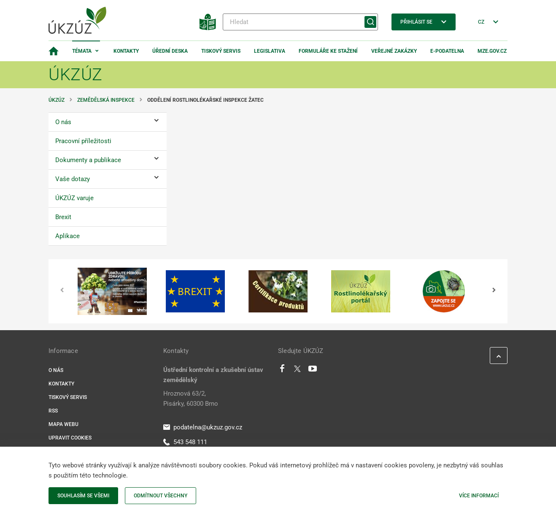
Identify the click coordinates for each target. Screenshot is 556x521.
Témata (82, 51)
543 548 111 (185, 442)
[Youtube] (312, 370)
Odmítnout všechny (160, 496)
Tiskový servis (220, 51)
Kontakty (126, 51)
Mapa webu (63, 424)
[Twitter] (297, 370)
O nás (56, 370)
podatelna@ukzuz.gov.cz (202, 427)
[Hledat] (300, 22)
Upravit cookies (70, 438)
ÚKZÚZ (57, 100)
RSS (53, 411)
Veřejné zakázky (394, 51)
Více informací (479, 496)
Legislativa (269, 51)
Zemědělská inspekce (106, 100)
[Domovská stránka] (54, 51)
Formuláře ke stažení (328, 51)
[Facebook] (282, 370)
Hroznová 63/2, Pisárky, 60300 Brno (190, 398)
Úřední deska (170, 51)
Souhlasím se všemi (83, 496)
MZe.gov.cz (492, 51)
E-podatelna (447, 51)
